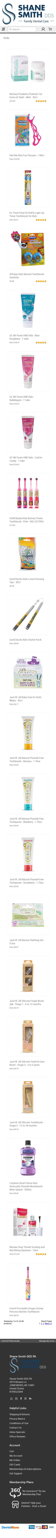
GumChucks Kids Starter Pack (25, 639)
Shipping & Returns (19, 1414)
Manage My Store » (47, 1341)
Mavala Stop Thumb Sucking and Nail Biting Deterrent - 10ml (27, 1248)
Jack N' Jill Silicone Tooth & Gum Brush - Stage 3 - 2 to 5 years (26, 1063)
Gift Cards (14, 1464)
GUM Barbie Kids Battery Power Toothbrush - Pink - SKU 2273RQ (26, 520)
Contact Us (15, 1427)
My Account (15, 1455)
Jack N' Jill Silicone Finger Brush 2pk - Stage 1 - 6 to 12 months (26, 1002)
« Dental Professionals (10, 1341)
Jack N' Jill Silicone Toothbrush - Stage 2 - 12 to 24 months (26, 1124)
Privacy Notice (17, 1418)
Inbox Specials (17, 1432)
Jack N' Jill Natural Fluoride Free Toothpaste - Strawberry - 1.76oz (26, 881)
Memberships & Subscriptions (25, 1469)
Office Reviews (17, 1436)
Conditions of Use (18, 1423)
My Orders (14, 1460)
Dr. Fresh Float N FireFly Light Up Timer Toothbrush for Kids (26, 214)
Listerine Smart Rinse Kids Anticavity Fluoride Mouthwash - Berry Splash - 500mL (26, 1186)
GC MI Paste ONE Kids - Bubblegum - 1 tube (21, 398)
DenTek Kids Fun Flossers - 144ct (26, 155)
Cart (11, 1451)
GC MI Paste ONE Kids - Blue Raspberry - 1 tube (24, 337)
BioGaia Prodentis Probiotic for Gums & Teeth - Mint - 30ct (25, 95)
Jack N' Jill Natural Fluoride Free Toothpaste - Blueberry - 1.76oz (26, 820)
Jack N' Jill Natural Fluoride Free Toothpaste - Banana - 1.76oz (26, 759)
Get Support (15, 1473)
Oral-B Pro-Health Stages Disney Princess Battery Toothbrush (26, 1310)
